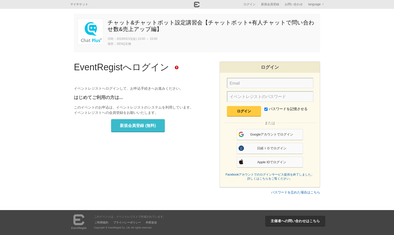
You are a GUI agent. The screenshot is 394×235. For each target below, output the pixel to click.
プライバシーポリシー (127, 222)
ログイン (249, 4)
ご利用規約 (101, 222)
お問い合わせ (294, 4)
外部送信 (151, 222)
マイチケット (79, 4)
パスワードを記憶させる (286, 109)
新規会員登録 (270, 4)
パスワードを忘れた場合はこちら (295, 192)
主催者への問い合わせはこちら (295, 221)
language (314, 4)
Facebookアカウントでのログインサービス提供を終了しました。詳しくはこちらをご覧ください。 (270, 176)
